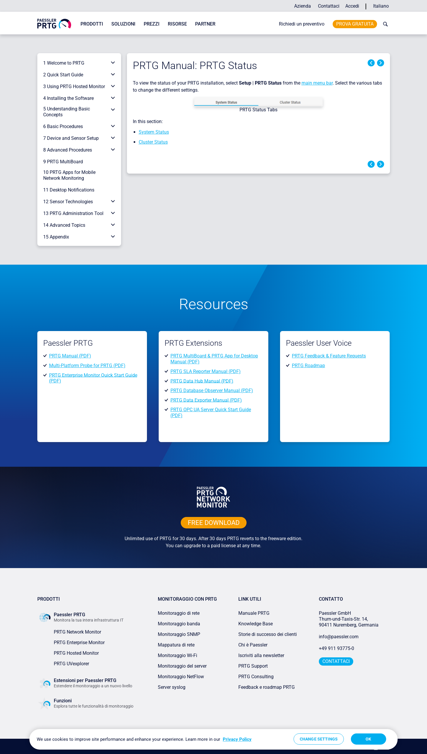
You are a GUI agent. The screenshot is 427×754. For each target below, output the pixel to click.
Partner (205, 24)
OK (368, 739)
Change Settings (319, 739)
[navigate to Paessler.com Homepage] (54, 23)
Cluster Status (153, 142)
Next (380, 62)
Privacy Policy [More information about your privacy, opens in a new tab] (237, 739)
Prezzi (152, 24)
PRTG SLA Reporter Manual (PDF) (205, 371)
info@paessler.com (339, 636)
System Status (154, 132)
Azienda (302, 6)
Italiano (381, 6)
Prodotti (92, 24)
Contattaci (328, 6)
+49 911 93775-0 (336, 648)
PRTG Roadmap (308, 365)
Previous (371, 62)
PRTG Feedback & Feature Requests (329, 356)
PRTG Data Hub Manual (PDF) (201, 381)
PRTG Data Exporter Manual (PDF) (206, 400)
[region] (213, 739)
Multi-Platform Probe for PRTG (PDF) (87, 365)
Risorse (177, 24)
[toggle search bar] (384, 24)
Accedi (352, 6)
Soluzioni (123, 24)
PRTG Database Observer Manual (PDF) (211, 390)
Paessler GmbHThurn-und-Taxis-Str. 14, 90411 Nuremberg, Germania (349, 619)
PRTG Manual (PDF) (70, 356)
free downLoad (214, 522)
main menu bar (317, 83)
